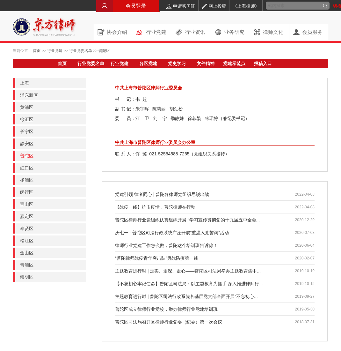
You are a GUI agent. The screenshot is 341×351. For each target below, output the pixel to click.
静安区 (26, 143)
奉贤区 (26, 228)
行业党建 (156, 32)
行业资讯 (195, 32)
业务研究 (234, 32)
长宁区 (26, 131)
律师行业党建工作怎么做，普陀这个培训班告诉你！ (166, 245)
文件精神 (205, 63)
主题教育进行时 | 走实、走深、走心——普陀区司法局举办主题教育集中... (188, 270)
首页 (36, 51)
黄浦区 (26, 107)
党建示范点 (234, 63)
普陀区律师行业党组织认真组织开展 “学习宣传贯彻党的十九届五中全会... (187, 219)
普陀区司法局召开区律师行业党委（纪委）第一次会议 (168, 322)
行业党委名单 (80, 51)
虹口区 (26, 167)
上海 (24, 83)
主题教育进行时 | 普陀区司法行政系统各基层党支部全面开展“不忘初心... (186, 296)
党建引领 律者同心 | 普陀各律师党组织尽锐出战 (162, 194)
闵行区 (26, 192)
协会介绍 (117, 32)
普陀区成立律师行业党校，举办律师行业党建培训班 (166, 309)
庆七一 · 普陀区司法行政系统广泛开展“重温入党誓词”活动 (172, 232)
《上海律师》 (246, 6)
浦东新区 (29, 95)
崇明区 (26, 277)
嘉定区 (26, 216)
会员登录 (128, 6)
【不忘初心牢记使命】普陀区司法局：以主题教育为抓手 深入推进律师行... (189, 283)
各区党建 (148, 63)
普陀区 (104, 51)
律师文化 (273, 32)
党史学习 (177, 63)
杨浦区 (26, 180)
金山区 (26, 252)
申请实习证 (180, 6)
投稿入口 (263, 63)
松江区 (26, 240)
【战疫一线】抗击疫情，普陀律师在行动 (155, 207)
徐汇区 (26, 119)
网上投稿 (214, 6)
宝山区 (26, 204)
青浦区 (26, 264)
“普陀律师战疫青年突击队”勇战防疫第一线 (156, 258)
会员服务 (312, 32)
